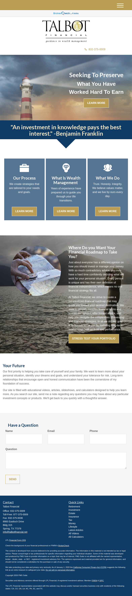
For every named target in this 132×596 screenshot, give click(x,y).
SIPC (101, 581)
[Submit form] (12, 479)
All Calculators (76, 536)
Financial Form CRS (17, 540)
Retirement (74, 506)
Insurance (74, 516)
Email (51, 431)
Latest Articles (76, 530)
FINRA (94, 581)
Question (11, 449)
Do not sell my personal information (60, 570)
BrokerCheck (63, 546)
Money (72, 523)
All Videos (74, 533)
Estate (72, 513)
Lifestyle (73, 526)
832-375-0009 (95, 49)
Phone (94, 431)
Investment (74, 510)
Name (9, 431)
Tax (70, 520)
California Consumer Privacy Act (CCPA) (90, 567)
